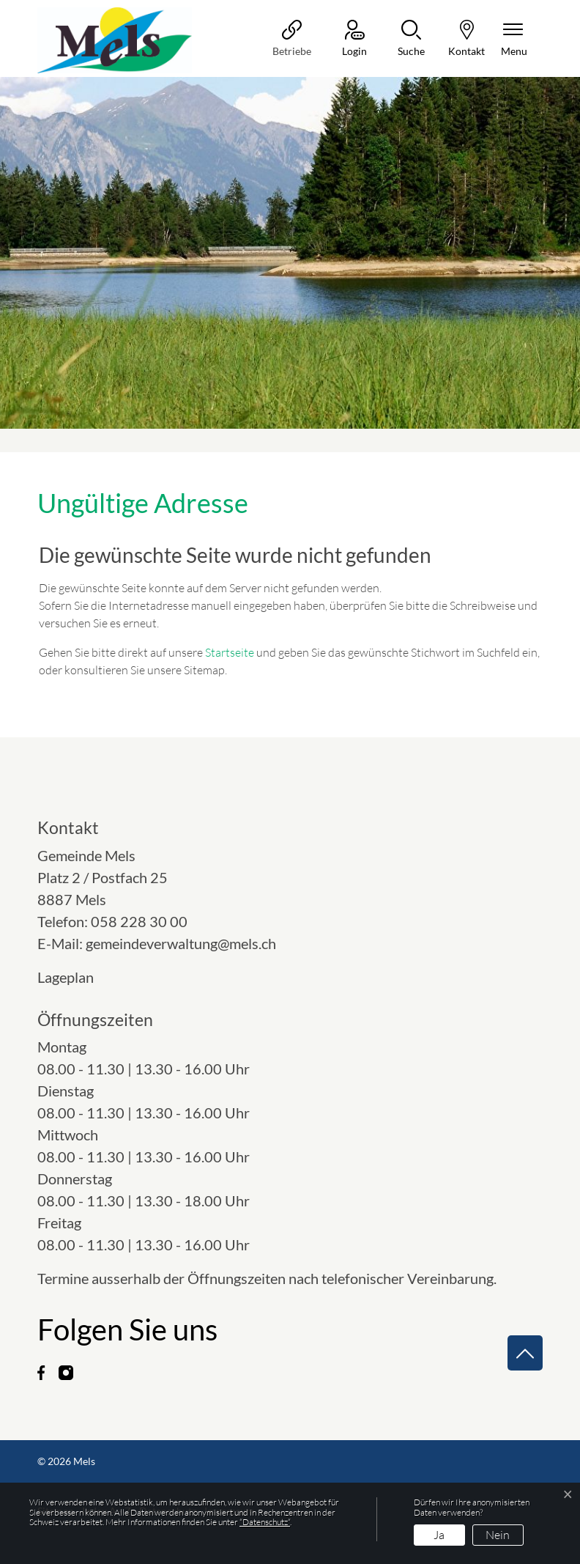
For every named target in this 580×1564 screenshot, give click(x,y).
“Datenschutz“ (264, 1521)
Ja (439, 1534)
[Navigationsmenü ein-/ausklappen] (514, 39)
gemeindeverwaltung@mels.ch (181, 943)
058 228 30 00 (139, 921)
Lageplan (78, 977)
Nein (498, 1534)
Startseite (229, 652)
